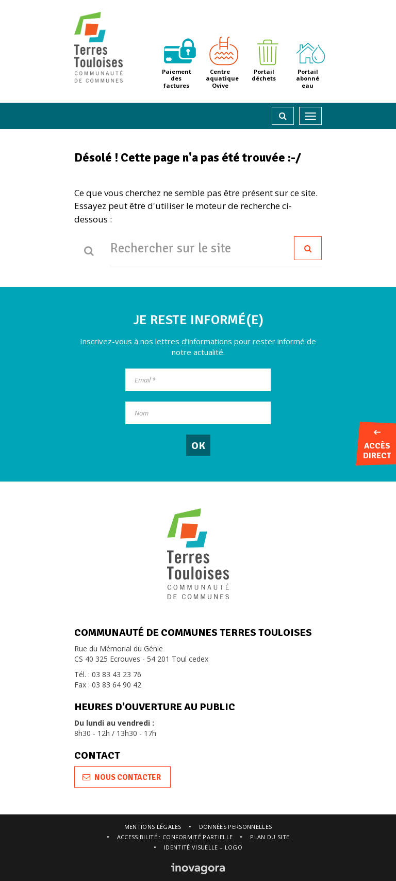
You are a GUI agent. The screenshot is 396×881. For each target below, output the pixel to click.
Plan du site (269, 837)
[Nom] (198, 413)
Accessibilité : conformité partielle (175, 837)
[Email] (198, 380)
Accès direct (377, 445)
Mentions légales (153, 826)
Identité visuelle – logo (203, 847)
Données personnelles (235, 826)
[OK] (198, 445)
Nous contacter (121, 777)
